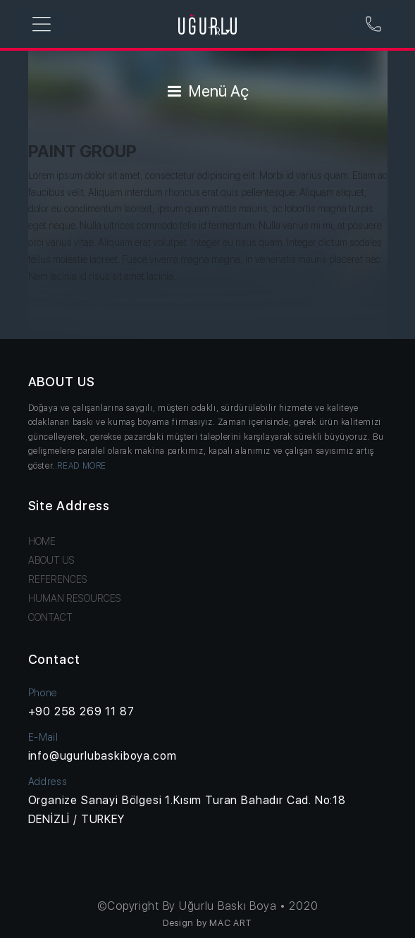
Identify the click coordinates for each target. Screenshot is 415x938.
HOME (42, 541)
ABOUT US (51, 560)
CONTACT (50, 617)
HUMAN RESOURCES (74, 598)
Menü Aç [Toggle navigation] (207, 91)
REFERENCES (57, 579)
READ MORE (81, 466)
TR (220, 31)
